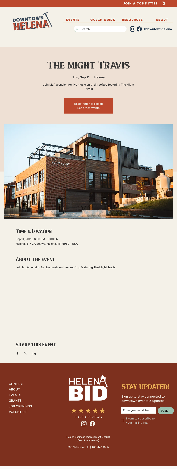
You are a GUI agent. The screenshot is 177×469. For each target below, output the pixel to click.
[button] (162, 19)
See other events (88, 108)
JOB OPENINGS (20, 406)
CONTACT (16, 384)
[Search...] (100, 29)
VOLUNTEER (18, 412)
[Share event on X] (25, 353)
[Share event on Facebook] (17, 353)
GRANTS (15, 400)
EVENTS (15, 395)
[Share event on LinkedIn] (34, 353)
